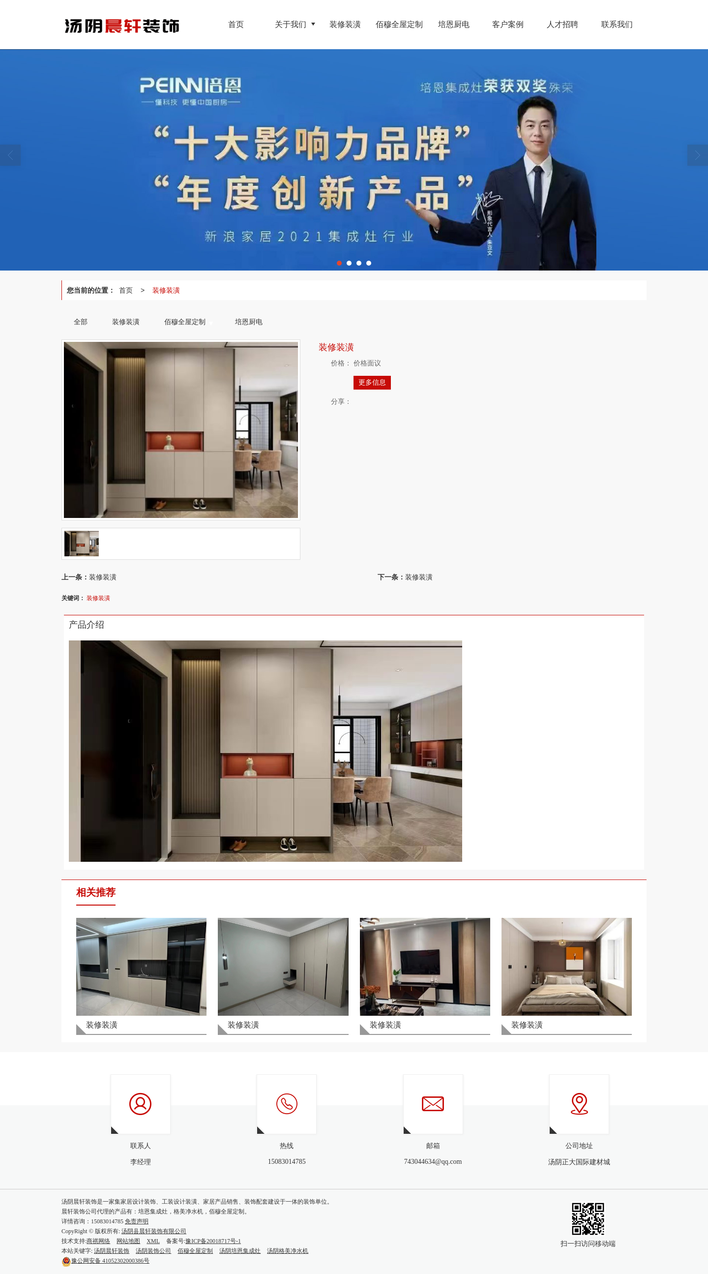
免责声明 (136, 1221)
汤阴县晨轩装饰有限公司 (153, 1231)
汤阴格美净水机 (287, 1250)
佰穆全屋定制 (195, 1250)
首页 (126, 290)
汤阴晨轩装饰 (111, 1250)
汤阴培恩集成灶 (240, 1250)
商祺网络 (98, 1241)
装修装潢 (166, 290)
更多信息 (372, 382)
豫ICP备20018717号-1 (213, 1241)
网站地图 (128, 1241)
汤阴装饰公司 (153, 1250)
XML (153, 1241)
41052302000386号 (105, 1260)
